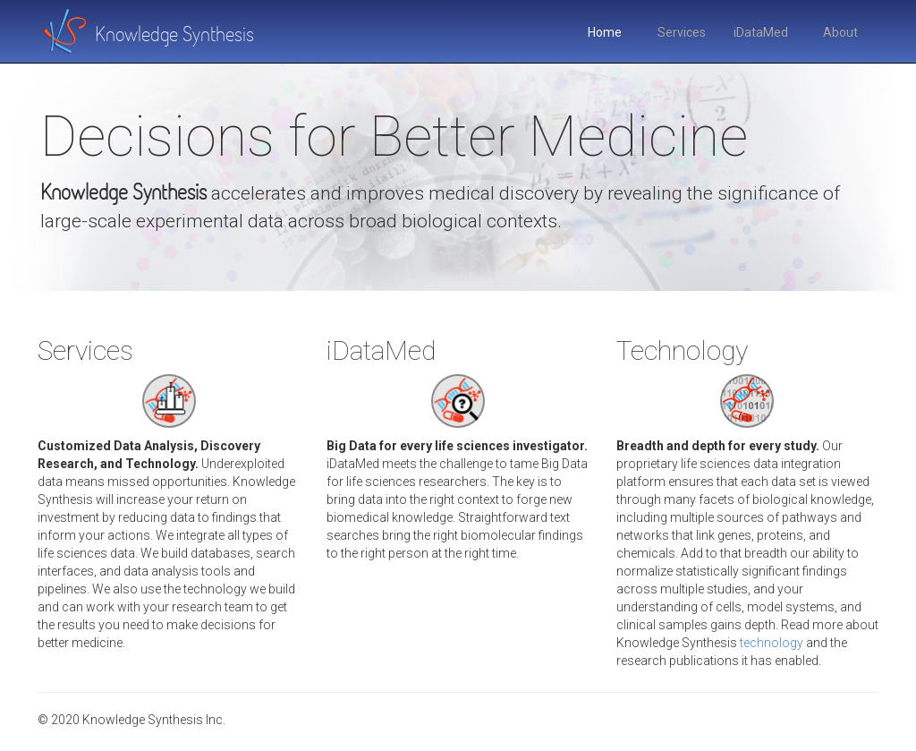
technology (771, 643)
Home (605, 32)
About (840, 32)
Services (681, 32)
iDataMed (761, 32)
